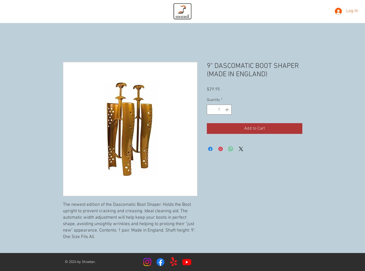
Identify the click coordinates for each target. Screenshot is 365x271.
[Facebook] (160, 262)
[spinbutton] (219, 109)
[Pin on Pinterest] (220, 149)
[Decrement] (211, 109)
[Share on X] (241, 149)
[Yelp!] (173, 262)
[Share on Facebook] (210, 149)
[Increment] (227, 109)
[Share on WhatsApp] (231, 149)
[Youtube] (187, 262)
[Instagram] (147, 262)
